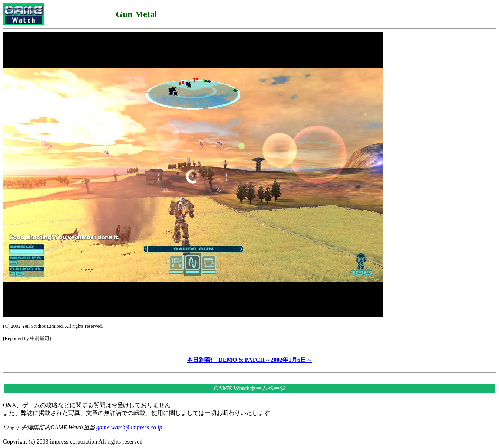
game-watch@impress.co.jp (129, 427)
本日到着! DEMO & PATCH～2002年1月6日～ (249, 360)
